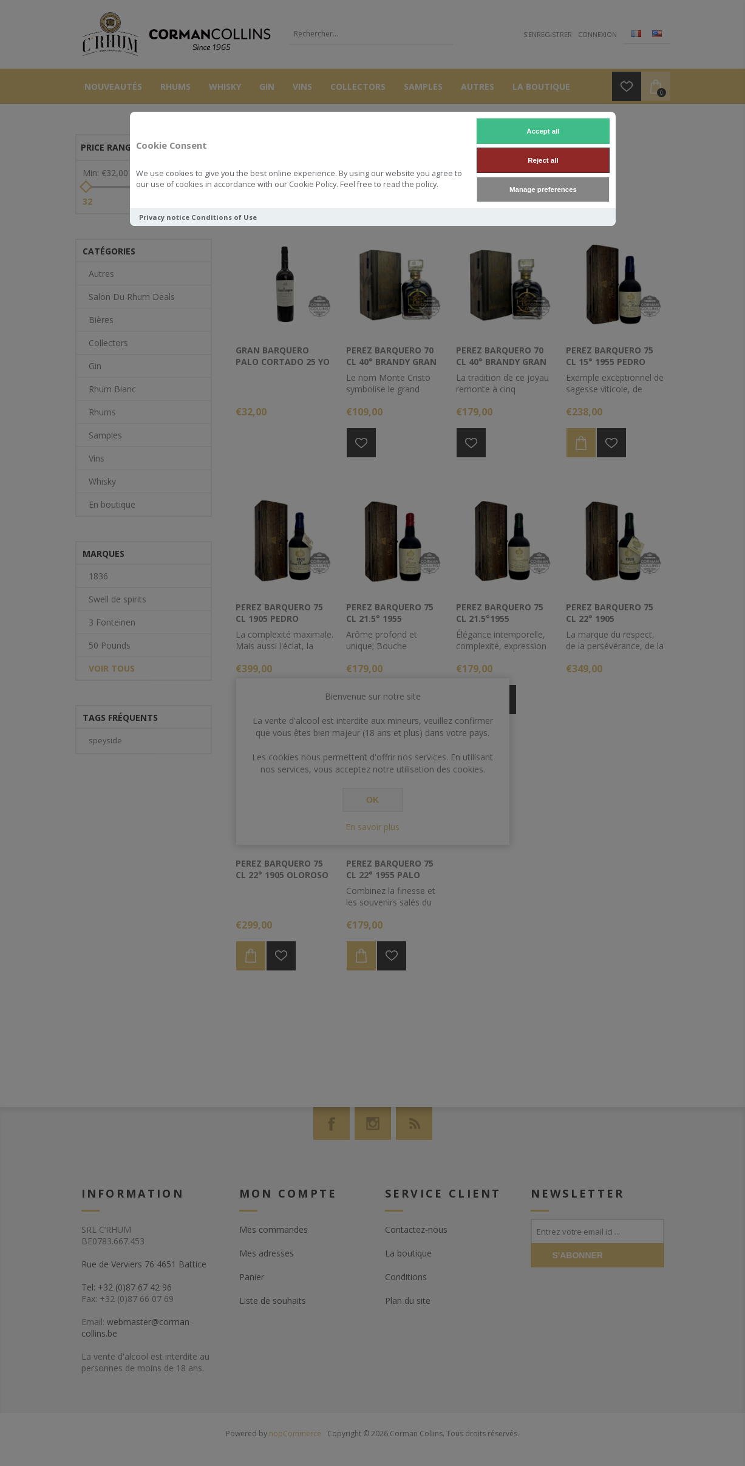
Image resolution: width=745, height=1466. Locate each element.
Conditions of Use (224, 217)
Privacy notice (164, 217)
